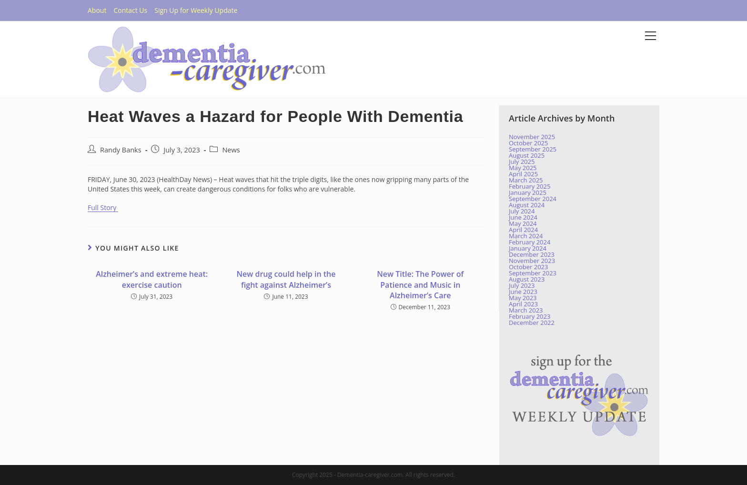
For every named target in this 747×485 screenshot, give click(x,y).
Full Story (103, 207)
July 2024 (522, 211)
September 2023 (532, 273)
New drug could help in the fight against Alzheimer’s (286, 279)
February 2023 (529, 316)
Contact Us (130, 10)
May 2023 (523, 297)
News (231, 149)
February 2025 (529, 186)
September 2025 (532, 149)
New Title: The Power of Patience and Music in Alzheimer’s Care (420, 285)
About (97, 10)
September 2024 (532, 198)
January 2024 (527, 248)
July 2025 (522, 161)
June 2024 (523, 217)
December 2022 (532, 322)
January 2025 (527, 192)
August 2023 (527, 279)
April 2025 (523, 174)
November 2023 (532, 260)
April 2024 (523, 229)
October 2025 (528, 143)
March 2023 (526, 310)
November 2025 (532, 136)
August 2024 (527, 205)
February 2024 (529, 242)
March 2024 (526, 236)
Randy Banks (120, 149)
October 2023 (528, 267)
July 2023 (522, 285)
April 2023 (523, 304)
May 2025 (523, 167)
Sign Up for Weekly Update (195, 10)
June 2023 (523, 291)
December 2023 (532, 254)
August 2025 (527, 155)
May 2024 (523, 223)
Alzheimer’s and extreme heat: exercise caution (152, 279)
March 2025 (526, 180)
